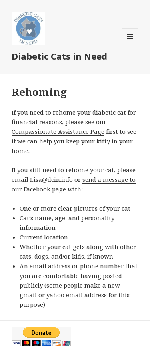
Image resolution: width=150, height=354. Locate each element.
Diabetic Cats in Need (59, 56)
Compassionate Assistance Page (58, 131)
